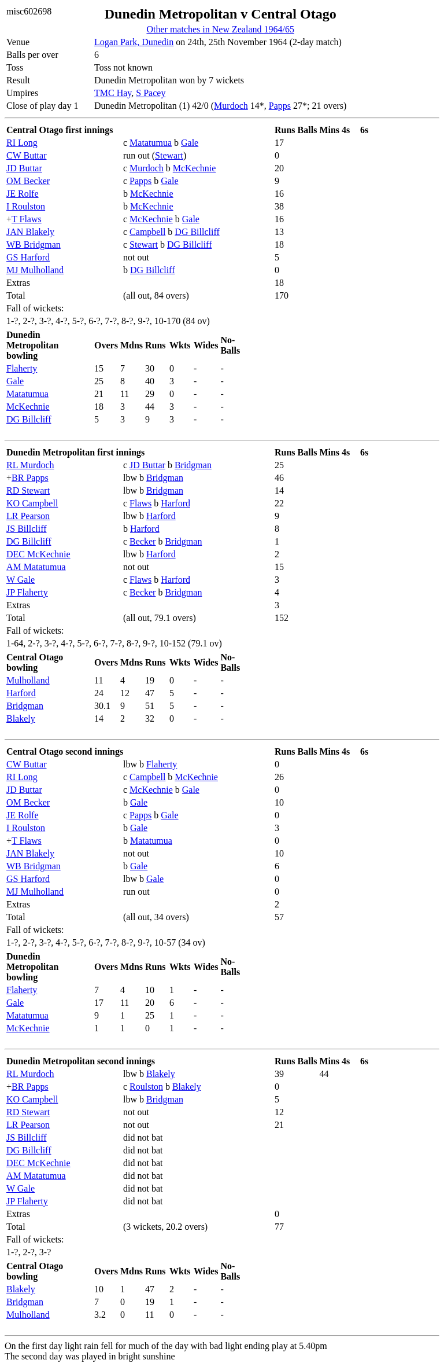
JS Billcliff (26, 529)
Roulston (146, 1086)
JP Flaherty (27, 592)
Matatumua (151, 143)
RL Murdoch (30, 465)
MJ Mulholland (35, 270)
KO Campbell (32, 503)
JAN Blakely (30, 232)
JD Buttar (24, 168)
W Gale (20, 580)
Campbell (147, 232)
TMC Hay (112, 93)
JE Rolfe (22, 194)
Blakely (20, 718)
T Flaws (27, 219)
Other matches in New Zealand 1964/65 (220, 29)
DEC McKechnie (38, 554)
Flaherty (21, 368)
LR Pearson (28, 516)
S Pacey (150, 93)
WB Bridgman (33, 244)
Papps (280, 106)
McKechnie (194, 168)
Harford (175, 503)
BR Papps (30, 478)
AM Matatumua (36, 567)
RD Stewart (28, 490)
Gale (189, 143)
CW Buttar (26, 155)
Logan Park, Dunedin (133, 42)
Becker (143, 541)
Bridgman (193, 465)
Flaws (140, 503)
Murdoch (231, 106)
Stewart (169, 155)
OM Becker (28, 181)
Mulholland (28, 680)
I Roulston (25, 206)
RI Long (22, 143)
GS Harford (28, 257)
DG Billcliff (197, 232)
